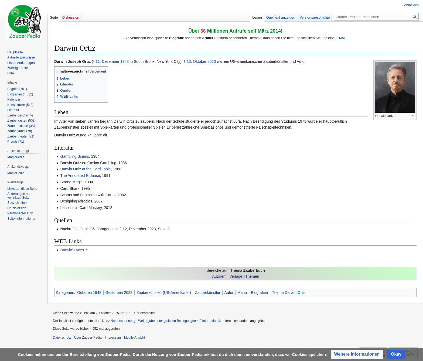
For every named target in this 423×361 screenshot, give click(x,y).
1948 (124, 61)
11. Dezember (107, 61)
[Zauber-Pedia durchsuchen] (376, 17)
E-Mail (340, 38)
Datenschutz (62, 337)
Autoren (218, 276)
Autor (228, 292)
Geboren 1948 (89, 292)
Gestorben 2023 (118, 292)
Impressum (113, 337)
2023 (211, 61)
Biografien (259, 292)
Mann (242, 292)
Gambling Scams (74, 156)
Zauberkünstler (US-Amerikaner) (164, 292)
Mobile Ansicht (134, 337)
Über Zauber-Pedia (88, 337)
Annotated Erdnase (84, 175)
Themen (252, 276)
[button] (357, 354)
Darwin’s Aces (72, 250)
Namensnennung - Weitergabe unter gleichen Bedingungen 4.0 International (165, 321)
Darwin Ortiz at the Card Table (85, 169)
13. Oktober (196, 61)
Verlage (236, 276)
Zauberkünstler (207, 292)
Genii (84, 229)
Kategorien (65, 292)
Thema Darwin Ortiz (288, 292)
